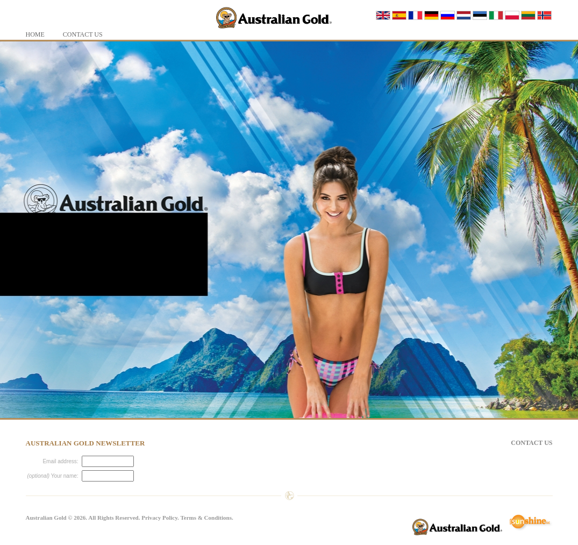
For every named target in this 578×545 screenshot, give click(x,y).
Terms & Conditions (206, 517)
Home (35, 34)
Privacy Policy (159, 517)
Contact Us (531, 443)
